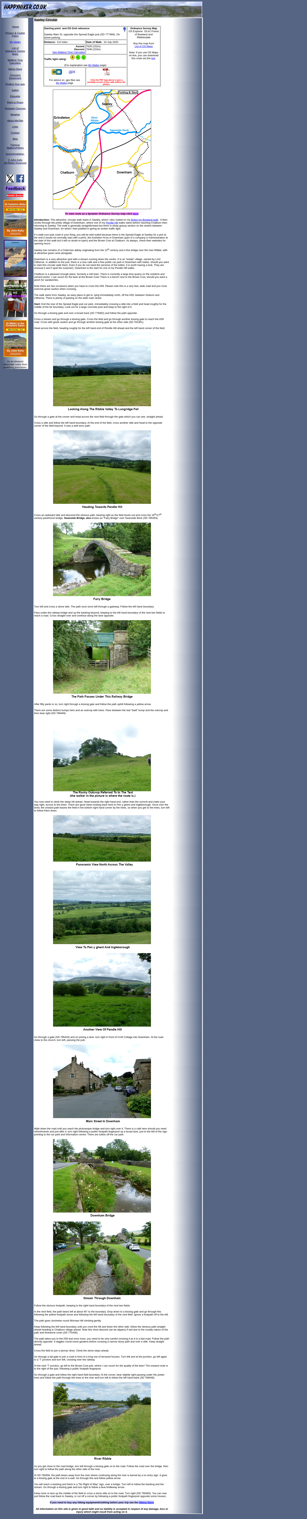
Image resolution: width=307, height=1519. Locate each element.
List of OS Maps (144, 46)
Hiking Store (146, 1502)
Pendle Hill (112, 222)
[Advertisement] (189, 77)
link (153, 58)
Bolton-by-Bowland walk (144, 219)
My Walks (93, 65)
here (135, 213)
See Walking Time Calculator (68, 52)
